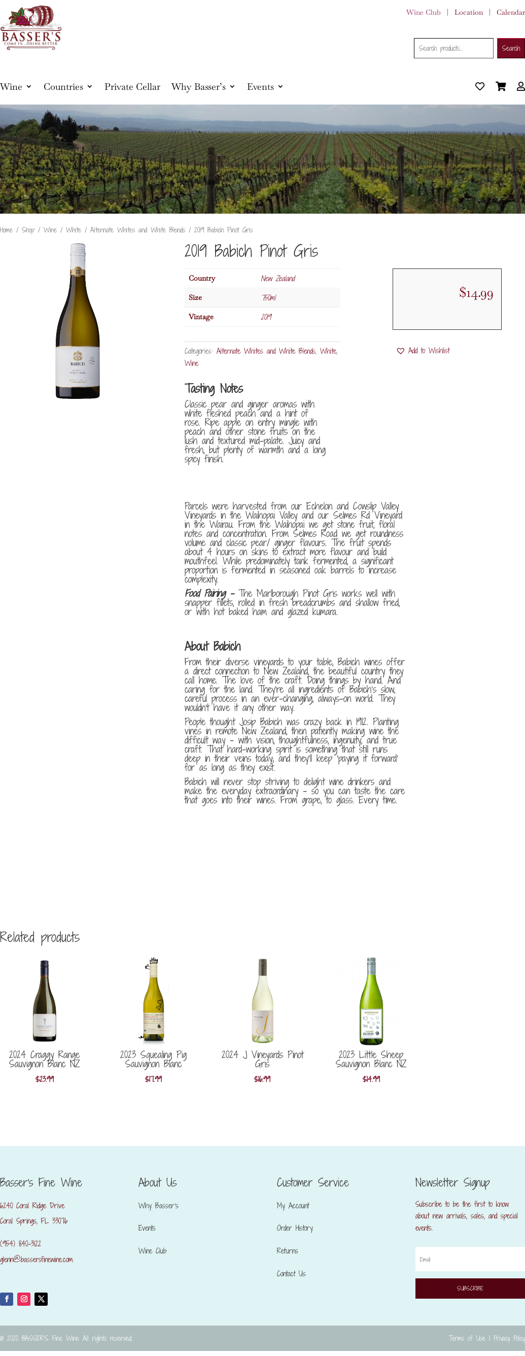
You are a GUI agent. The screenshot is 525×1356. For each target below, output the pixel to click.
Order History (295, 1228)
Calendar (511, 12)
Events (260, 86)
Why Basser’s (198, 86)
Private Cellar (132, 86)
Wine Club (423, 12)
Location (468, 12)
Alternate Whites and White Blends (137, 230)
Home (6, 230)
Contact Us (291, 1273)
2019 (266, 317)
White (73, 230)
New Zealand (277, 278)
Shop (28, 230)
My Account (293, 1205)
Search (511, 48)
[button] (422, 351)
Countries (63, 86)
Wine (11, 86)
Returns (287, 1250)
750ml (268, 297)
